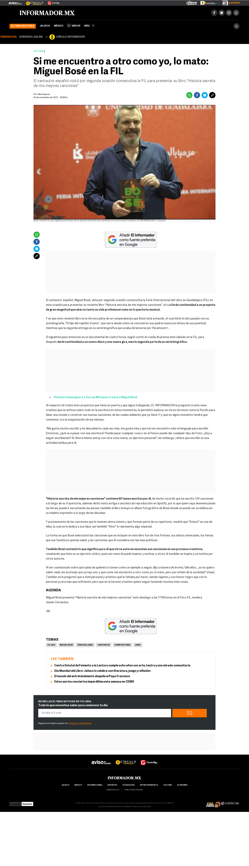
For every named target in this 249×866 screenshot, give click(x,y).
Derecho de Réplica (123, 807)
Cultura (39, 51)
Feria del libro (85, 645)
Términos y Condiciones (79, 723)
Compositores (122, 645)
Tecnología (128, 785)
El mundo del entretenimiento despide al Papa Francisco (92, 676)
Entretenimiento (149, 785)
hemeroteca (112, 790)
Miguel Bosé (66, 645)
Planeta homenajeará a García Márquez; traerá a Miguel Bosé (95, 397)
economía (182, 785)
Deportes (112, 785)
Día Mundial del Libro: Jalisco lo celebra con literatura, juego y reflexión (102, 671)
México (58, 26)
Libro (138, 645)
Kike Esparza (44, 94)
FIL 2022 (51, 645)
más (89, 26)
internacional (94, 785)
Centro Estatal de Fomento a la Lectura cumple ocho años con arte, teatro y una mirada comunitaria (122, 665)
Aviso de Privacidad (106, 807)
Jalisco (45, 26)
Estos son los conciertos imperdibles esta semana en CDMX (94, 681)
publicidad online (133, 790)
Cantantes (104, 645)
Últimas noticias (22, 26)
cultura (167, 785)
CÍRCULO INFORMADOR (70, 37)
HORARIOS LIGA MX (31, 37)
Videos (73, 25)
